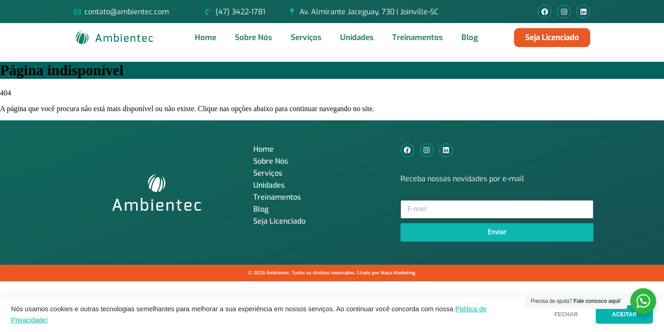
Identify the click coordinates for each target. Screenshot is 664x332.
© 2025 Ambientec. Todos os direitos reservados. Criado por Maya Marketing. (332, 273)
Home (205, 37)
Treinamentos (417, 37)
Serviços (306, 37)
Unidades (357, 37)
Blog (469, 37)
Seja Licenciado (279, 221)
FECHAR (566, 314)
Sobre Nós (253, 37)
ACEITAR (624, 314)
